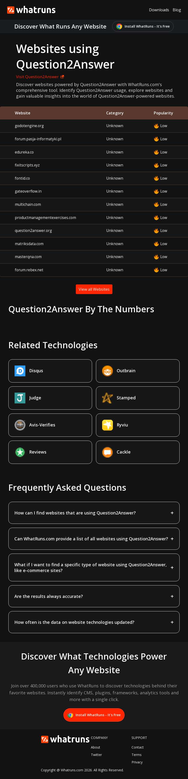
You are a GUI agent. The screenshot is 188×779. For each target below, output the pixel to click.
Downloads (159, 9)
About (95, 747)
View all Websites (94, 289)
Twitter (96, 754)
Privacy (137, 762)
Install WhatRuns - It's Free (143, 27)
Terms (137, 754)
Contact (138, 747)
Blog (177, 9)
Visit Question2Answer (40, 76)
